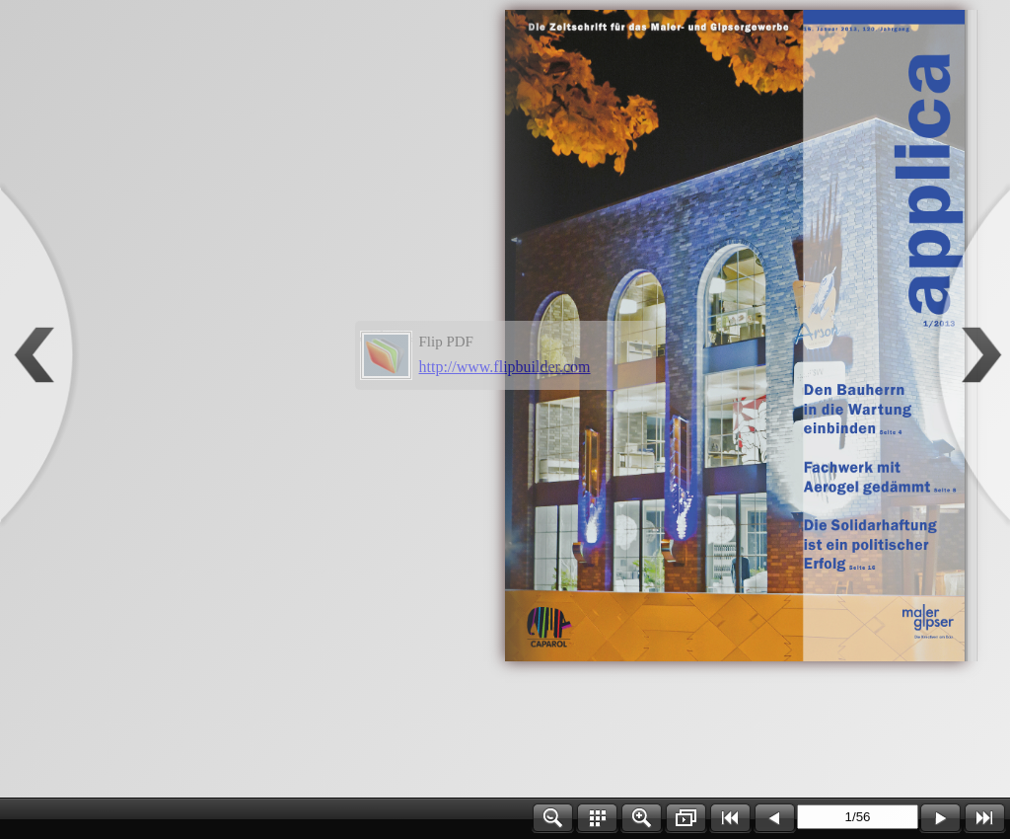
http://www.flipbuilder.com (505, 366)
